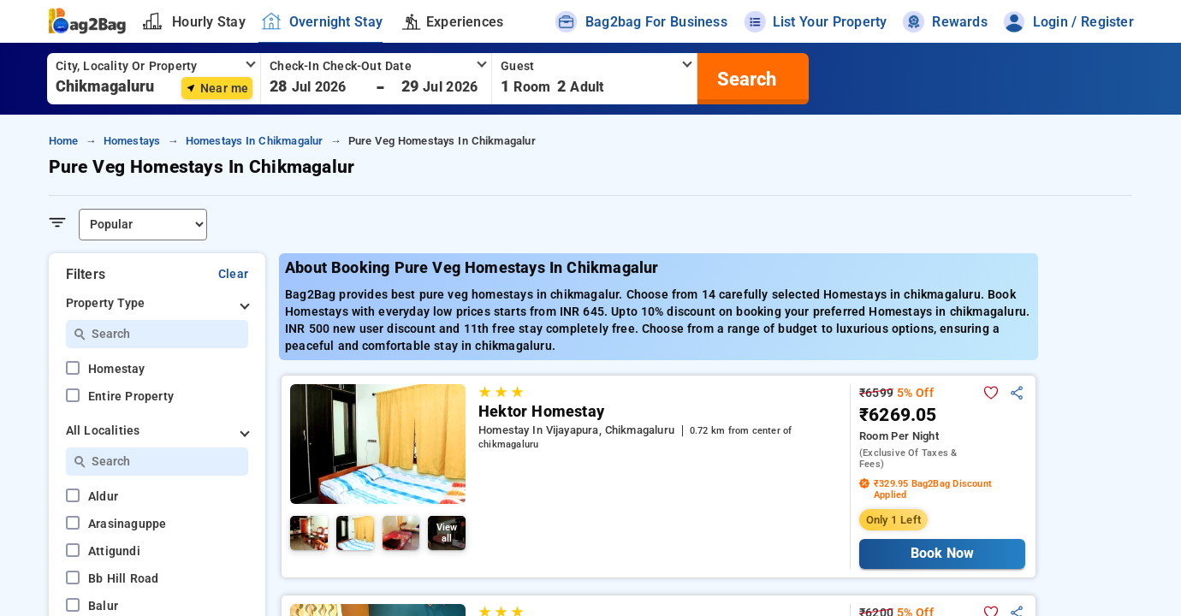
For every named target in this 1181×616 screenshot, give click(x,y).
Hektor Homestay (541, 411)
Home (64, 140)
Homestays (132, 140)
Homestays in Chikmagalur (254, 140)
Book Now (942, 553)
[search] (744, 78)
